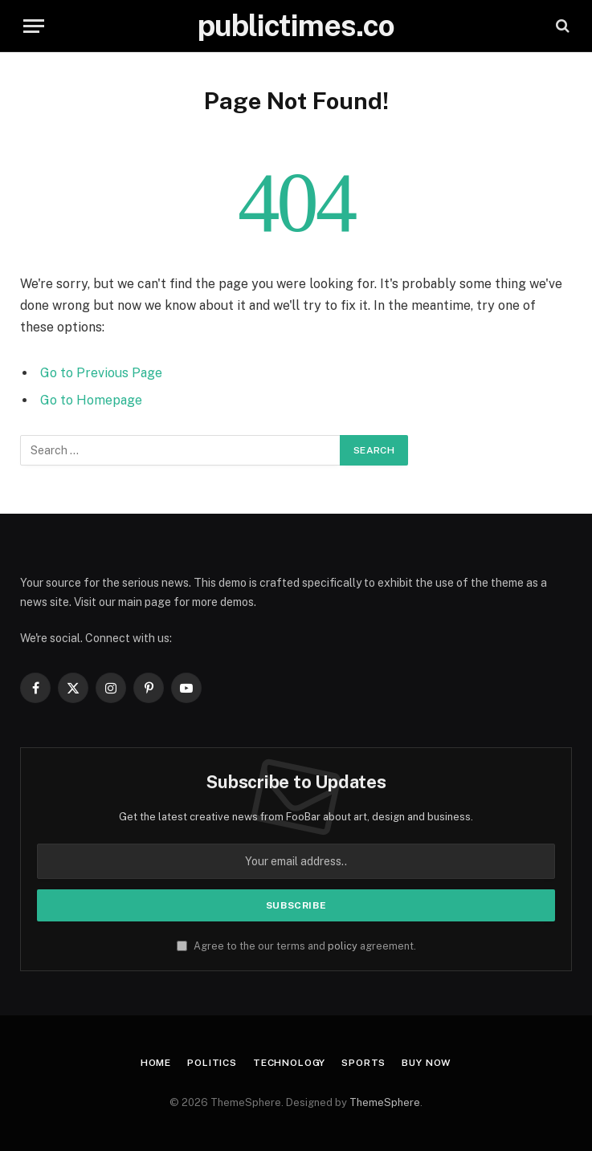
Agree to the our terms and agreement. (296, 946)
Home (156, 1062)
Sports (363, 1062)
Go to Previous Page (101, 372)
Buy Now (426, 1062)
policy (342, 946)
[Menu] (33, 26)
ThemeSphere (384, 1102)
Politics (212, 1062)
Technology (289, 1062)
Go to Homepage (91, 400)
